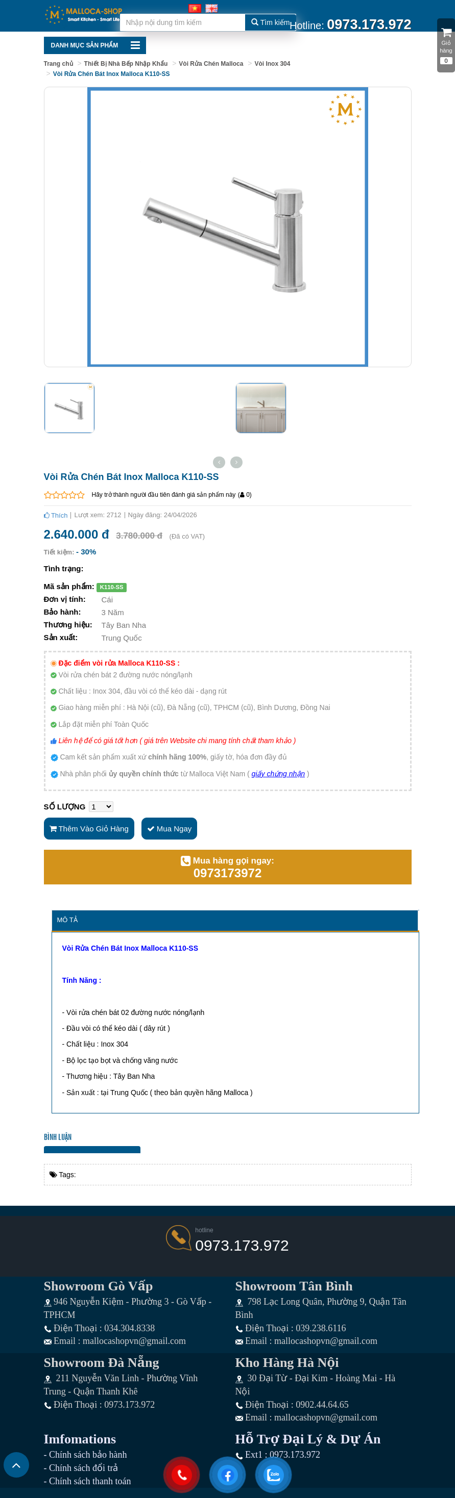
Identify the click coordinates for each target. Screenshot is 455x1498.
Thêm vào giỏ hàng (89, 828)
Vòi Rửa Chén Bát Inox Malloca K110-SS (111, 74)
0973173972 (227, 873)
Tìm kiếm (270, 22)
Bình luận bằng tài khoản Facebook (92, 1149)
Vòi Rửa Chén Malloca (211, 63)
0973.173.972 (242, 1245)
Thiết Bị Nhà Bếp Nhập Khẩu (126, 63)
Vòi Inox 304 (272, 63)
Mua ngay (169, 828)
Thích (56, 515)
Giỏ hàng (446, 41)
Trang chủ (58, 63)
